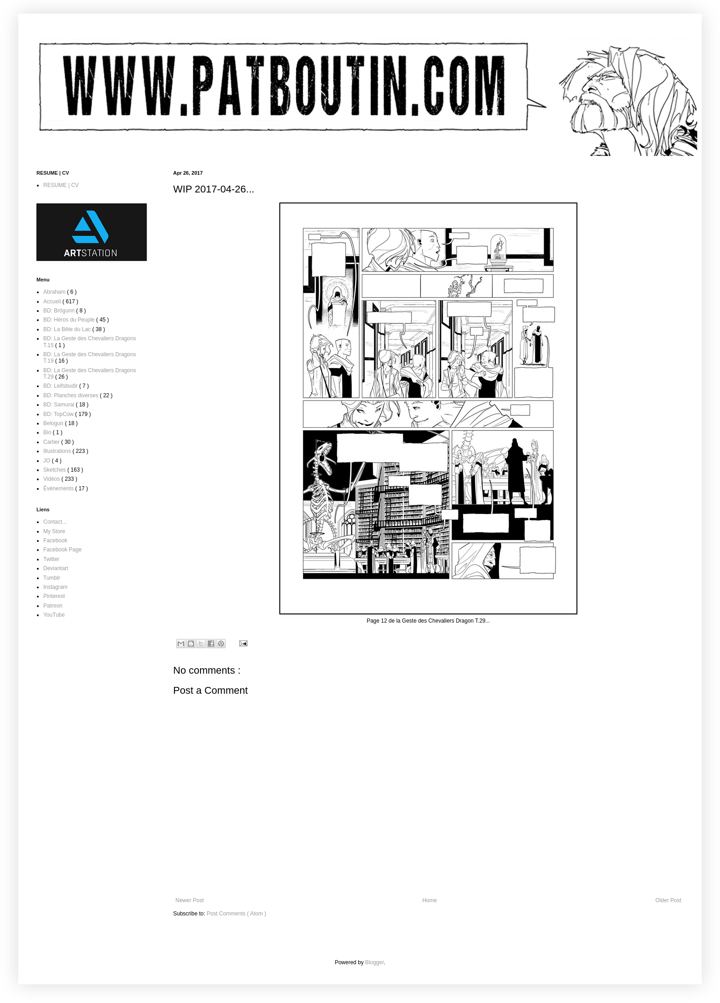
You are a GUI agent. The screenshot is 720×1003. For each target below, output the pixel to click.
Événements (59, 488)
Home (429, 900)
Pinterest (54, 596)
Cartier (52, 442)
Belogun (54, 423)
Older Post (668, 900)
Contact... (55, 522)
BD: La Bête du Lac (67, 329)
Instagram (55, 587)
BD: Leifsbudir (61, 386)
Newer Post (189, 900)
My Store (54, 531)
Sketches (55, 470)
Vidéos (52, 479)
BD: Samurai (59, 404)
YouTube (54, 615)
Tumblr (51, 578)
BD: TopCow (59, 414)
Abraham (55, 292)
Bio (48, 432)
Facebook (55, 540)
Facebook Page (62, 549)
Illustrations (57, 451)
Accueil (52, 301)
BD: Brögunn (59, 310)
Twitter (51, 559)
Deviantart (55, 568)
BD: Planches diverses (71, 395)
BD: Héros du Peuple (69, 320)
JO (47, 460)
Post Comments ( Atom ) (236, 913)
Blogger (374, 962)
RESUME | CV (61, 185)
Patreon (52, 606)
